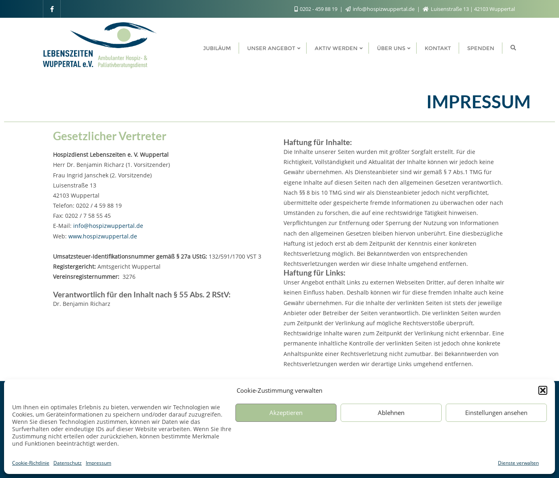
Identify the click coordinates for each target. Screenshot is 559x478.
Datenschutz (67, 462)
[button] (543, 390)
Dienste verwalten (518, 462)
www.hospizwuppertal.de (102, 236)
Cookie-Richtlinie (30, 462)
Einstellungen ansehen (496, 413)
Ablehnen (391, 413)
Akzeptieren (286, 413)
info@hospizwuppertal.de (380, 9)
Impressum (98, 462)
